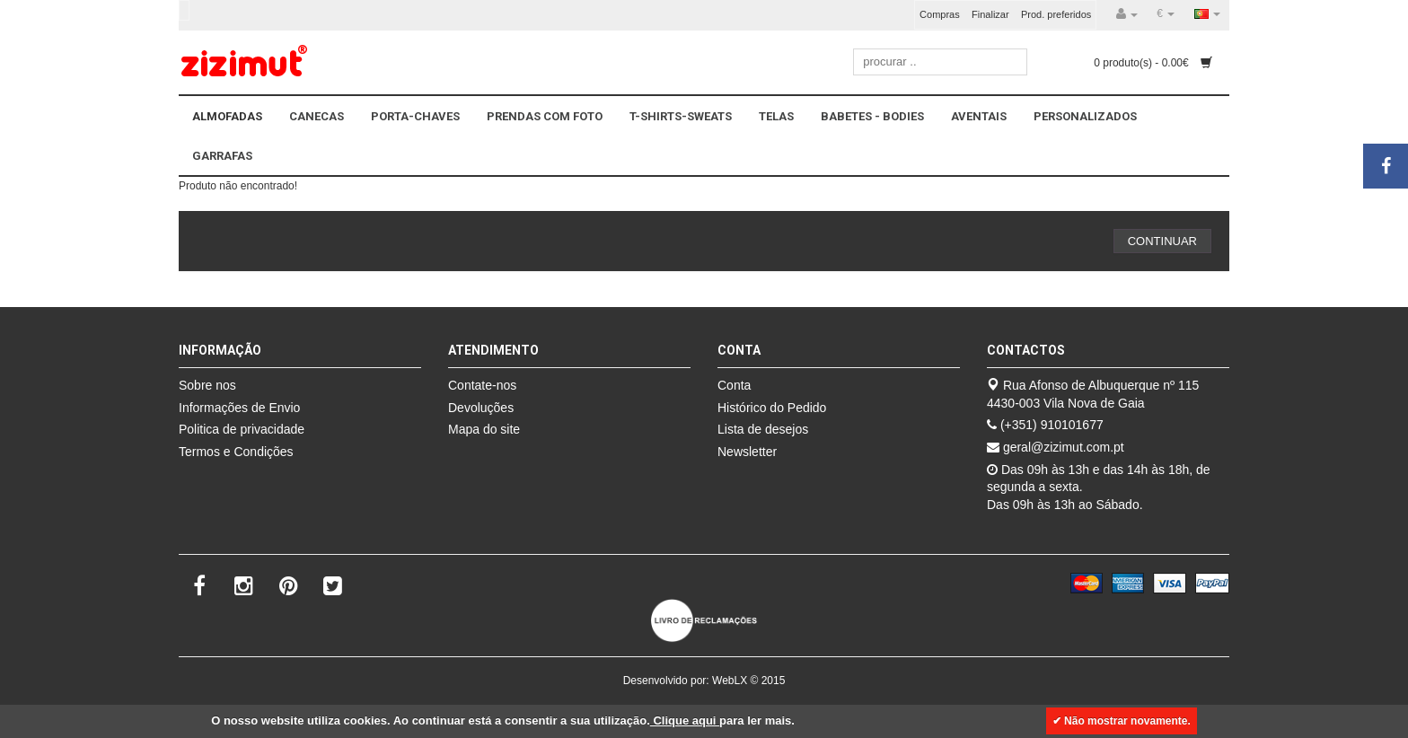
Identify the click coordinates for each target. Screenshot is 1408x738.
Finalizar (990, 14)
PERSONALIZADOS (1085, 116)
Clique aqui (684, 720)
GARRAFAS (222, 156)
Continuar (1162, 241)
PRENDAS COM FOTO (545, 116)
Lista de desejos (762, 429)
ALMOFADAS (227, 116)
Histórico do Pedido (771, 407)
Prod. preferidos (1056, 14)
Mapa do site (484, 429)
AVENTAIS (979, 116)
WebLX (729, 680)
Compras (940, 14)
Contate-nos (482, 385)
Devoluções (481, 407)
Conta (734, 385)
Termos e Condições (236, 451)
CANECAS (316, 116)
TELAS (776, 116)
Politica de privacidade (241, 429)
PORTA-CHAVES (415, 116)
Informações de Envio (239, 407)
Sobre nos (207, 385)
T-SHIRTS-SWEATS (680, 116)
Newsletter (747, 451)
